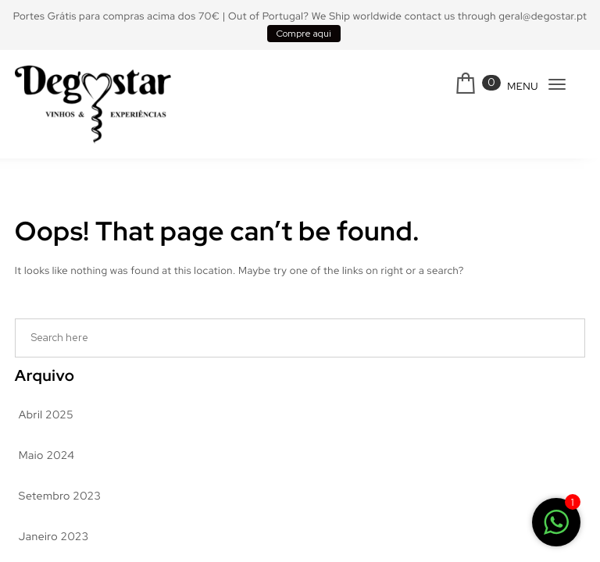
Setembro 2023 (60, 496)
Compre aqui (304, 33)
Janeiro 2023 (54, 537)
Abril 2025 (46, 415)
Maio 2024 (47, 456)
